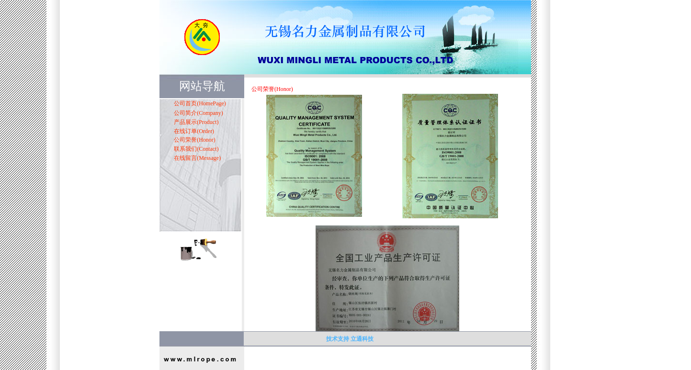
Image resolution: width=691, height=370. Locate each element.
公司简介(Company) (198, 113)
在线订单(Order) (194, 131)
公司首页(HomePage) (200, 103)
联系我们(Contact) (196, 149)
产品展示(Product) (196, 122)
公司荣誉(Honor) (194, 139)
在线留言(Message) (197, 158)
